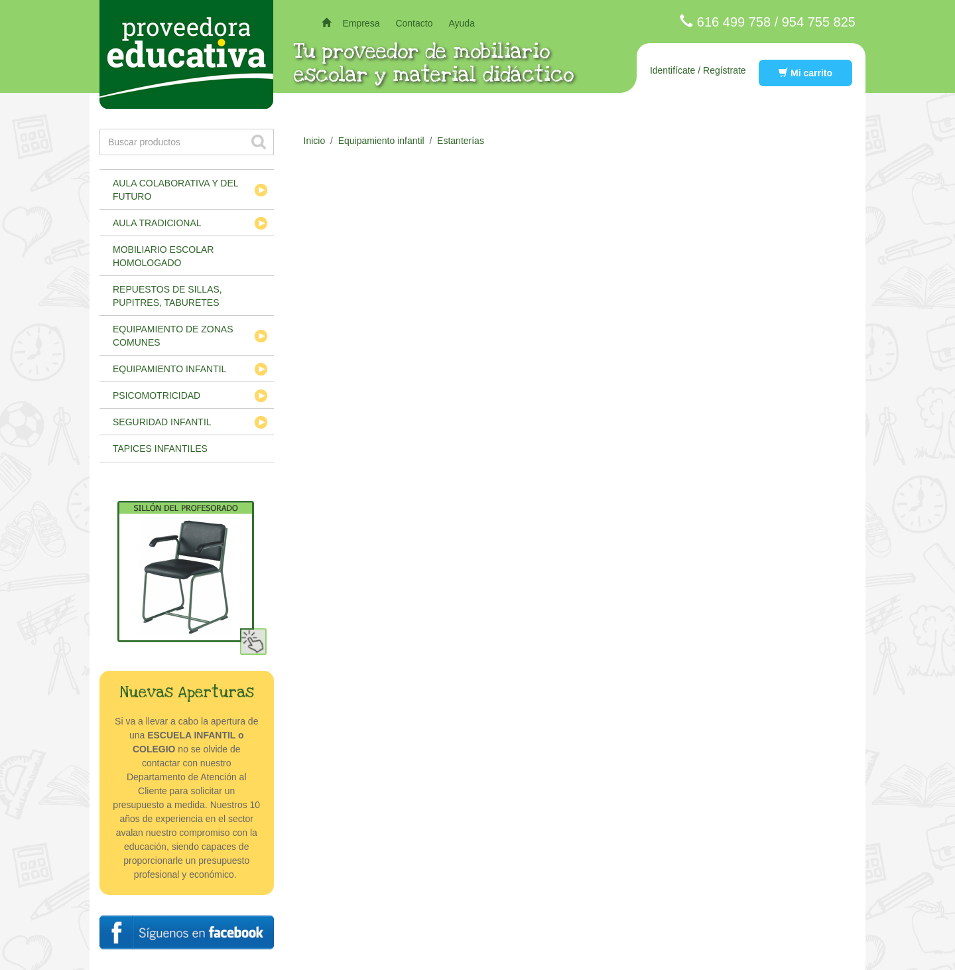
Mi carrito (805, 73)
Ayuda (461, 23)
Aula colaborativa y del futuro (176, 190)
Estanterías (460, 140)
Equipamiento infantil (169, 369)
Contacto (413, 23)
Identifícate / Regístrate (698, 70)
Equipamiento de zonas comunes (173, 336)
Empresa (360, 23)
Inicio (315, 140)
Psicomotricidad (156, 395)
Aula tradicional (157, 223)
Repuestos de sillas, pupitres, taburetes (167, 296)
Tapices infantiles (160, 448)
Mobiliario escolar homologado (163, 256)
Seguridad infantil (162, 422)
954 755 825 (819, 22)
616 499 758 (734, 22)
